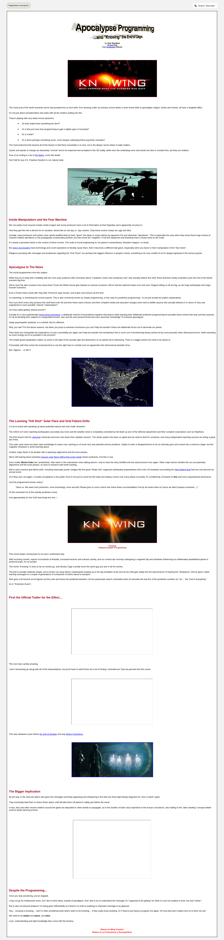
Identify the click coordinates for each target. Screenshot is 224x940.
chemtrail (36, 437)
